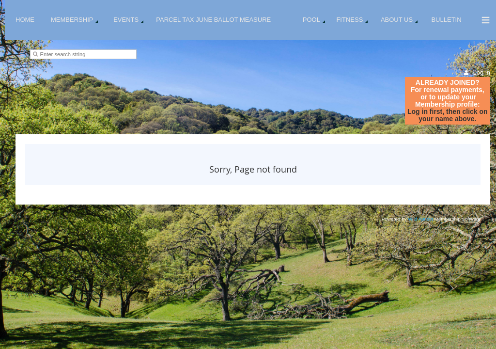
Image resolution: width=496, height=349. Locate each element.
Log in (481, 72)
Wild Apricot (420, 219)
